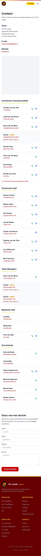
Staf (3, 511)
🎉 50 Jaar (30, 3)
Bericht (4, 452)
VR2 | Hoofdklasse (7, 504)
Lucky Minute (6, 533)
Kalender (25, 501)
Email (4, 436)
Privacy (15, 550)
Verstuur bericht (10, 469)
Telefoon (4, 444)
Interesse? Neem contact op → (11, 139)
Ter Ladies (5, 530)
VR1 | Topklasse (7, 501)
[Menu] (37, 4)
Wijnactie (4, 536)
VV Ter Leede (23, 550)
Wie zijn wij (25, 526)
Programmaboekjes (28, 514)
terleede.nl (5, 51)
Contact (24, 523)
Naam (4, 428)
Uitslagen (25, 507)
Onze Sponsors (6, 523)
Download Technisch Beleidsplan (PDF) (15, 181)
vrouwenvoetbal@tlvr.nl (10, 44)
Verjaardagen (26, 530)
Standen (24, 511)
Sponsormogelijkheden (9, 526)
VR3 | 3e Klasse (6, 507)
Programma (25, 504)
